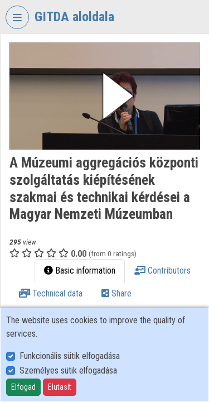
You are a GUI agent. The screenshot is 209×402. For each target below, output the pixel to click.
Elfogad (23, 386)
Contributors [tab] (162, 270)
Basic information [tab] (79, 270)
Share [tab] (116, 293)
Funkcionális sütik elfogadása (70, 356)
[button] (104, 96)
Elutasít (59, 386)
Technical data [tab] (50, 293)
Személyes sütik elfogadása (68, 370)
